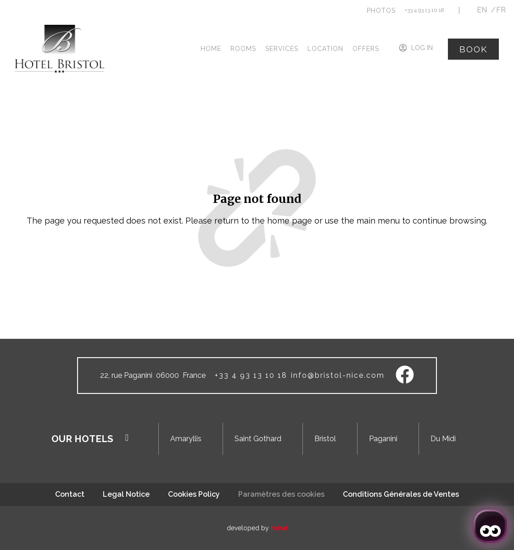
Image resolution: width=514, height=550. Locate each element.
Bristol (325, 438)
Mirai (279, 528)
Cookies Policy (194, 494)
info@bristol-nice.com (338, 375)
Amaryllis (185, 438)
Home (211, 48)
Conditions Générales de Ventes (401, 494)
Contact (69, 494)
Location (325, 48)
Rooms (243, 48)
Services (281, 48)
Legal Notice (126, 494)
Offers (365, 48)
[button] (381, 10)
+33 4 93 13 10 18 (424, 10)
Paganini (383, 438)
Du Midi (443, 438)
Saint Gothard (258, 438)
